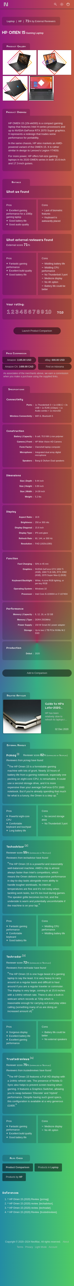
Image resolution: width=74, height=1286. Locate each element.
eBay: (55, 360)
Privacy (29, 1247)
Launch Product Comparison (37, 330)
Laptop (11, 21)
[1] (18, 754)
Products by (14, 1177)
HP (20, 21)
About (66, 1241)
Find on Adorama (55, 366)
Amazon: (19, 360)
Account (53, 1247)
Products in (48, 1167)
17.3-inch (18, 163)
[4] (31, 1058)
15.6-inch (60, 159)
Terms (20, 1247)
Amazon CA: (19, 366)
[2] (26, 845)
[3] (23, 955)
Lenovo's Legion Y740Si (45, 150)
